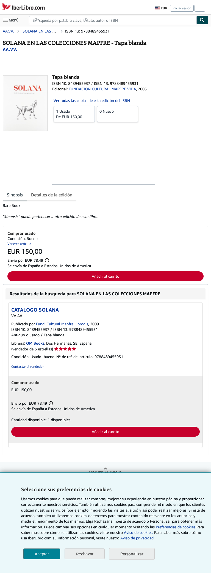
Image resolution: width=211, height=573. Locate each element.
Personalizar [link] (131, 553)
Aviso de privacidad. (137, 538)
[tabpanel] (103, 211)
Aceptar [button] (42, 554)
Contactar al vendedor (27, 366)
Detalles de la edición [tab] (51, 195)
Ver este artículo (19, 244)
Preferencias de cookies (175, 527)
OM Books (35, 343)
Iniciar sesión (182, 8)
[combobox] (113, 20)
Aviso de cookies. (138, 532)
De (74, 114)
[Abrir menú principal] (12, 20)
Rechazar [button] (84, 554)
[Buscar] (202, 20)
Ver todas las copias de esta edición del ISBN (92, 100)
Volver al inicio (105, 472)
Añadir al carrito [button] (105, 276)
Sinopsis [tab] (15, 195)
